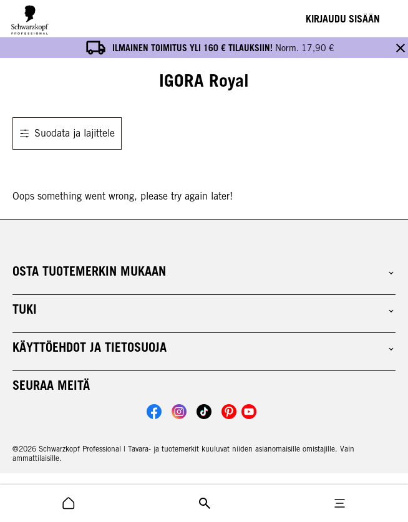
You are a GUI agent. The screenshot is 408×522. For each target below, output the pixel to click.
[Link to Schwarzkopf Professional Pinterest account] (228, 391)
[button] (204, 251)
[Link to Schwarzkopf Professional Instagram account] (179, 391)
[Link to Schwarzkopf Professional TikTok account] (204, 391)
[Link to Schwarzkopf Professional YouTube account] (248, 391)
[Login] (342, 18)
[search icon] (69, 503)
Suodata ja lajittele (67, 112)
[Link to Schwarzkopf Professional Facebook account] (154, 391)
